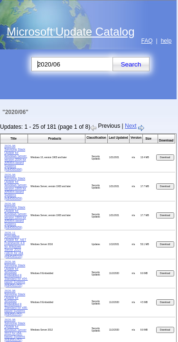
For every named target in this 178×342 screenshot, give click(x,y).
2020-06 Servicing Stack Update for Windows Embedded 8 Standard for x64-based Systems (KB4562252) (16, 273)
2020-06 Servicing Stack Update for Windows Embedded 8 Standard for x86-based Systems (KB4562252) (16, 302)
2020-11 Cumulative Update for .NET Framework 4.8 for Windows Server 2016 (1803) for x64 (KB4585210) (15, 244)
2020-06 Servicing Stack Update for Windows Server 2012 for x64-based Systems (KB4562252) (15, 330)
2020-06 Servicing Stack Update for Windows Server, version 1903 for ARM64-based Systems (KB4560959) (15, 215)
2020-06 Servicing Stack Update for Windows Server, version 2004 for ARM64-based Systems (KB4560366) (15, 157)
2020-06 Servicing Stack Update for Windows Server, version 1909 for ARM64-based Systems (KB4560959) (15, 186)
